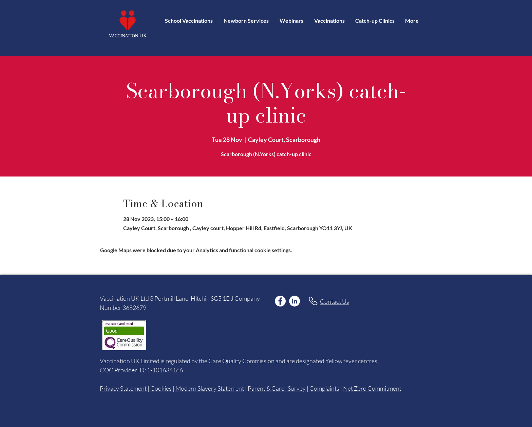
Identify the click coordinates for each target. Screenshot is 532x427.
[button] (329, 20)
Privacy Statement (123, 388)
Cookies (161, 388)
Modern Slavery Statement (209, 388)
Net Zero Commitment (372, 388)
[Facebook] (280, 301)
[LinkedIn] (294, 301)
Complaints (324, 388)
